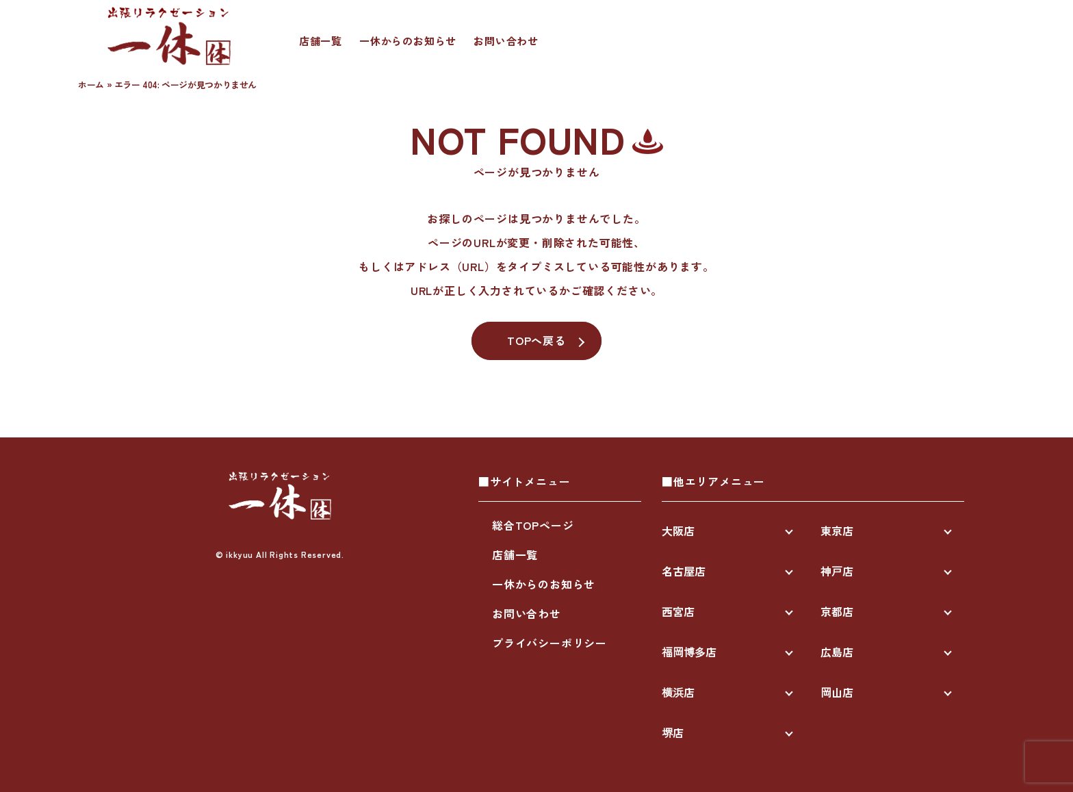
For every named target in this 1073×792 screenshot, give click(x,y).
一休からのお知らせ (407, 41)
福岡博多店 (689, 651)
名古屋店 (684, 571)
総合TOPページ (532, 525)
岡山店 (836, 692)
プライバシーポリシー (549, 643)
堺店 (673, 732)
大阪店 (678, 530)
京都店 (836, 611)
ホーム (91, 84)
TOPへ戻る (536, 340)
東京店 (836, 530)
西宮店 (678, 611)
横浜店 (678, 692)
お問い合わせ (506, 41)
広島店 (836, 651)
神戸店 (836, 571)
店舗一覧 (320, 41)
